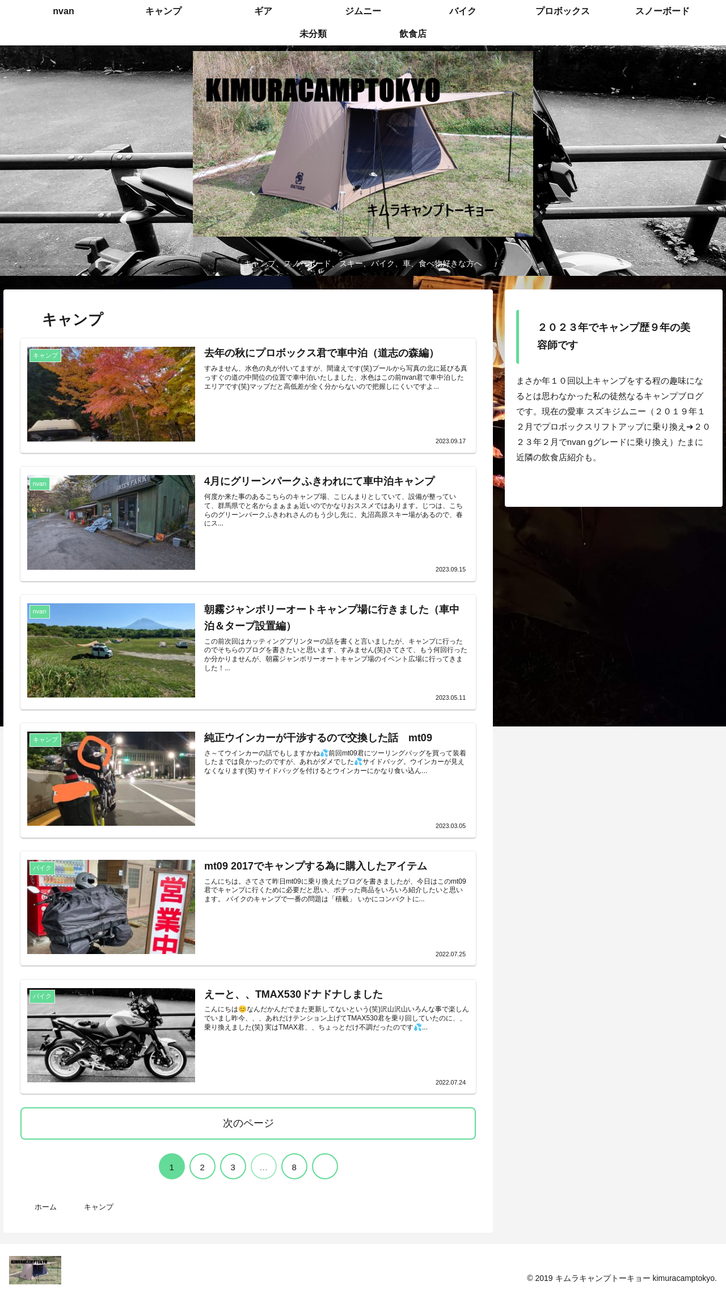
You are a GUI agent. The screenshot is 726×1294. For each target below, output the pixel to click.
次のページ (248, 1122)
